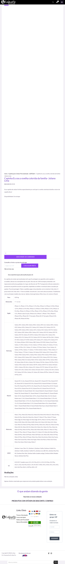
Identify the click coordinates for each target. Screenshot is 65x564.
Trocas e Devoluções (22, 515)
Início (5, 173)
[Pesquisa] (56, 562)
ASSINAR (54, 538)
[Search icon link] (53, 2)
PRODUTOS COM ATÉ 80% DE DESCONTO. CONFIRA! (32, 501)
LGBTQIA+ (32, 173)
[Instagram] (51, 553)
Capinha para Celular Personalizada (18, 173)
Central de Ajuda (21, 517)
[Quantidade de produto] (12, 253)
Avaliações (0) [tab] (29, 275)
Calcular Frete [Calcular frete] (30, 265)
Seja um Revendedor (22, 522)
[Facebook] (49, 553)
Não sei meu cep (9, 269)
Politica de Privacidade (22, 519)
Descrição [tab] (11, 275)
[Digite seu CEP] (12, 266)
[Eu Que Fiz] (8, 2)
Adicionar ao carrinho (25, 257)
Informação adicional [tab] (19, 275)
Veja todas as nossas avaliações (32, 496)
